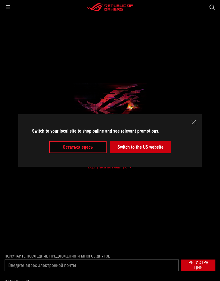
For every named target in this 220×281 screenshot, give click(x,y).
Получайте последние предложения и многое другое (57, 256)
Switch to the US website (140, 147)
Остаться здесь (78, 147)
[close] (193, 122)
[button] (8, 7)
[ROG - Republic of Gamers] (110, 7)
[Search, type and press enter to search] (211, 7)
